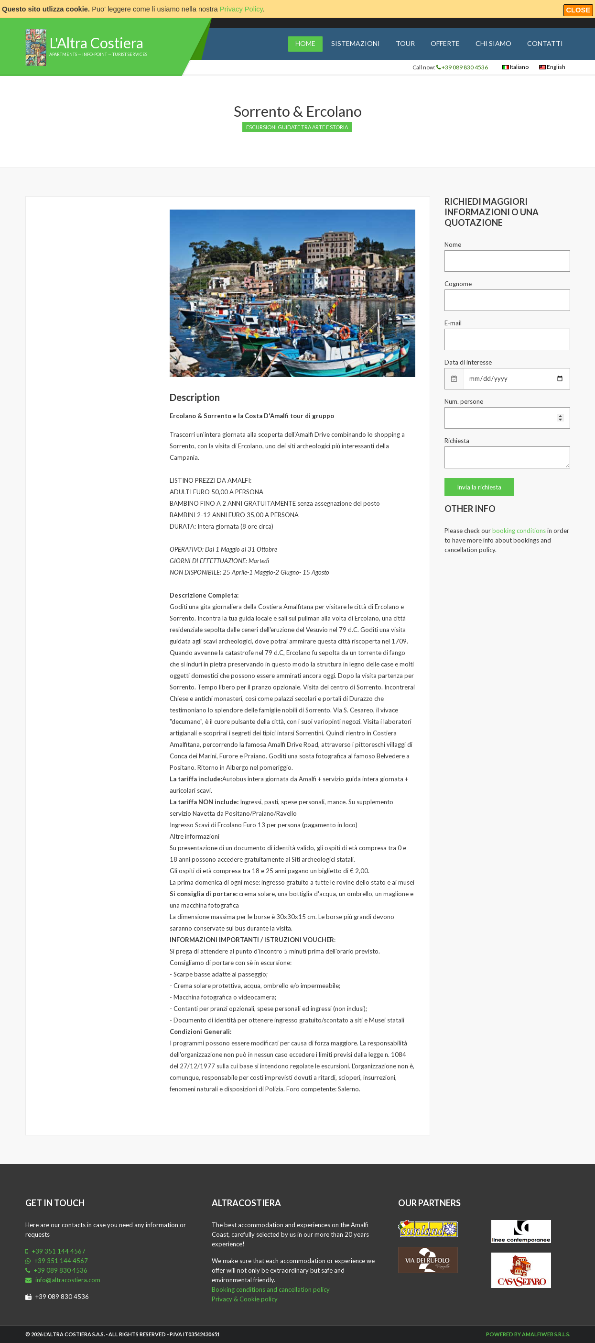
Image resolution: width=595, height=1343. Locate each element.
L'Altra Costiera (96, 42)
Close (578, 10)
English (552, 66)
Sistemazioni (355, 43)
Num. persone (463, 401)
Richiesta (456, 440)
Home (305, 43)
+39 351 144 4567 (55, 1251)
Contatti (545, 43)
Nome (452, 244)
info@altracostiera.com (62, 1280)
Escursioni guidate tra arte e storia (297, 127)
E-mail (453, 323)
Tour (405, 43)
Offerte (445, 43)
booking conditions (519, 530)
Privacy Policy (241, 9)
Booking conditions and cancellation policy (271, 1289)
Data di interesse (468, 362)
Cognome (458, 284)
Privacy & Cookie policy (245, 1299)
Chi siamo (493, 43)
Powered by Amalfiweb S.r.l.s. (528, 1334)
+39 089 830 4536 (462, 67)
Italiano (515, 66)
